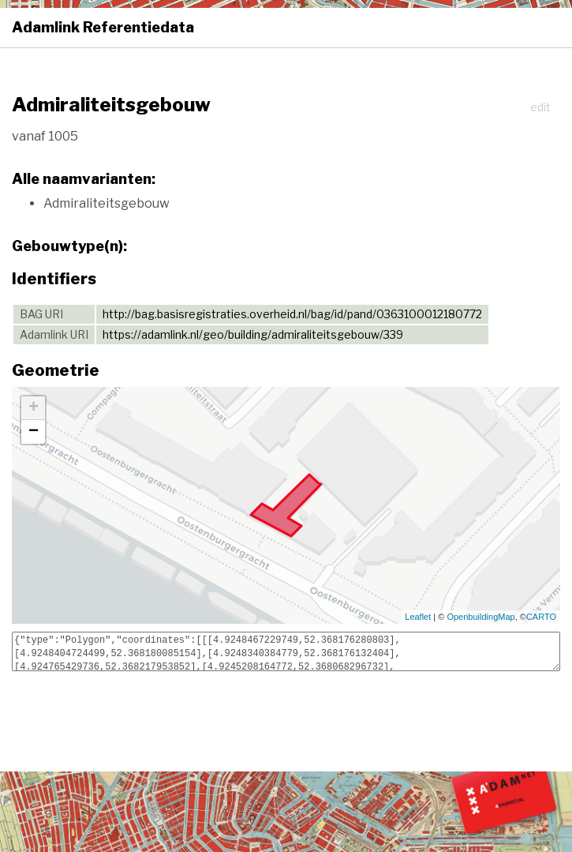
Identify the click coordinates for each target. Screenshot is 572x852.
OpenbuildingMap (480, 616)
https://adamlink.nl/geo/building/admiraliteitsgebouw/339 (253, 334)
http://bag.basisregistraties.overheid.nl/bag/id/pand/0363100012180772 (292, 314)
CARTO (541, 616)
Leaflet (418, 616)
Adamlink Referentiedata (103, 27)
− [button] (33, 432)
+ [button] (33, 408)
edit (540, 107)
